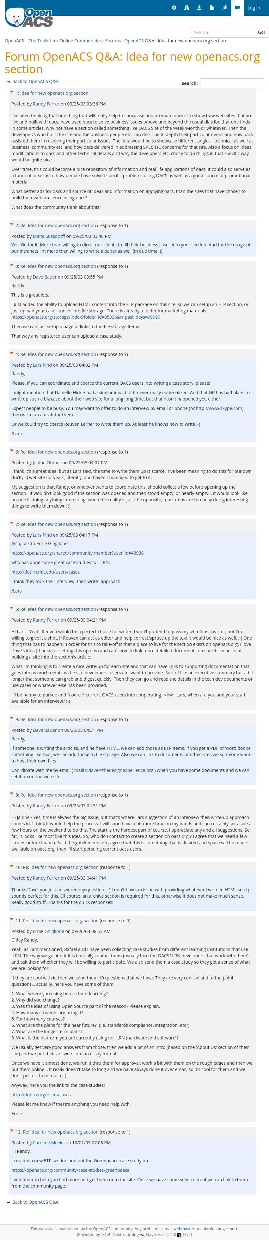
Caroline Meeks (49, 1143)
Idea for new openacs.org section (54, 93)
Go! (261, 32)
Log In (254, 8)
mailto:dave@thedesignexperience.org (113, 770)
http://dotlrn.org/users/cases (41, 1095)
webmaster (184, 1228)
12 (18, 1132)
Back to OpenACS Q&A (35, 81)
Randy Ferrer (47, 104)
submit (206, 1228)
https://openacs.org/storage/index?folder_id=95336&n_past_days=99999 (85, 317)
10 (18, 867)
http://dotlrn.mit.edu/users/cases (45, 572)
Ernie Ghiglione (49, 931)
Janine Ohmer (47, 463)
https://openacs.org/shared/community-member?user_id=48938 (77, 553)
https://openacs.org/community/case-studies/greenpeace (70, 1170)
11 (18, 921)
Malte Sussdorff (49, 236)
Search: (190, 83)
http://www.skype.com (219, 408)
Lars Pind (43, 365)
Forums (113, 41)
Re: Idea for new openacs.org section (58, 225)
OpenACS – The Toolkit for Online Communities (53, 41)
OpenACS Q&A (139, 41)
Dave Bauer (45, 277)
